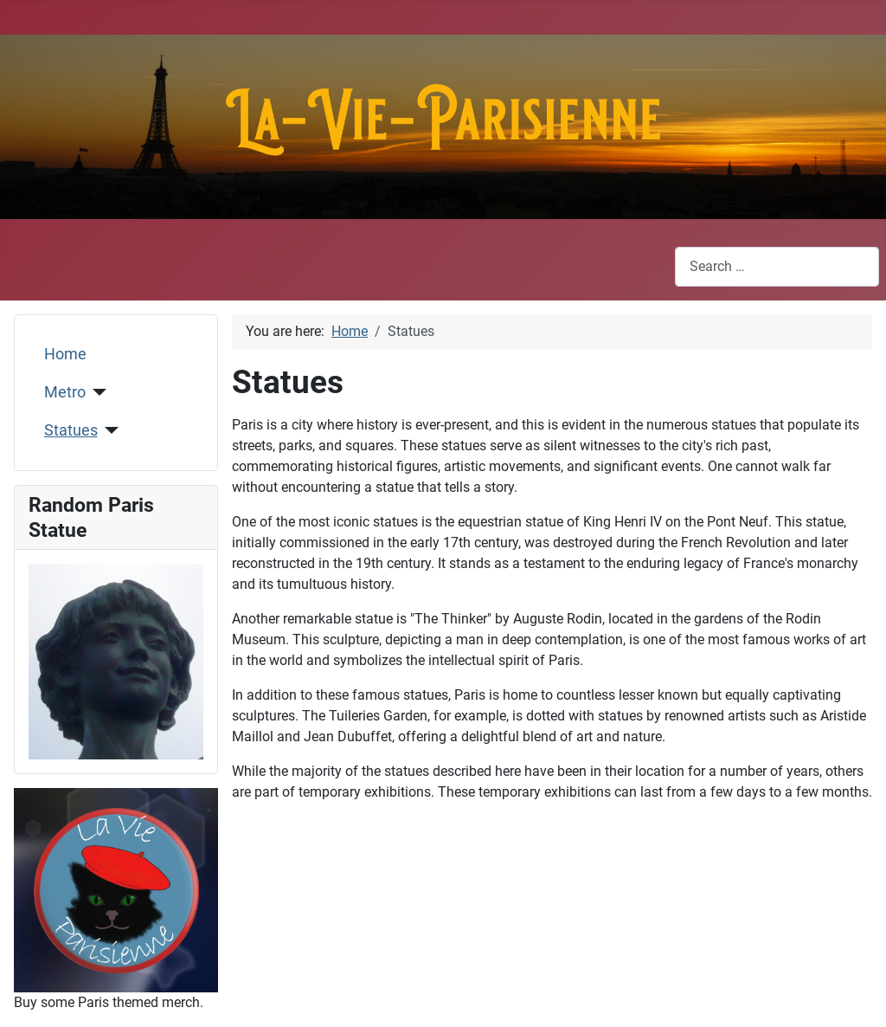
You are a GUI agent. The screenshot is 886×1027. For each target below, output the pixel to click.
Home (65, 354)
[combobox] (777, 266)
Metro (65, 392)
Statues (71, 430)
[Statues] (108, 430)
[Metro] (96, 392)
